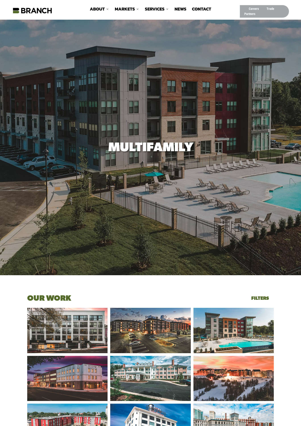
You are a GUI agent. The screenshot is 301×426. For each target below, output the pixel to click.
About (97, 9)
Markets (125, 9)
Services (154, 9)
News (180, 9)
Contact (201, 9)
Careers (254, 8)
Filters (260, 298)
